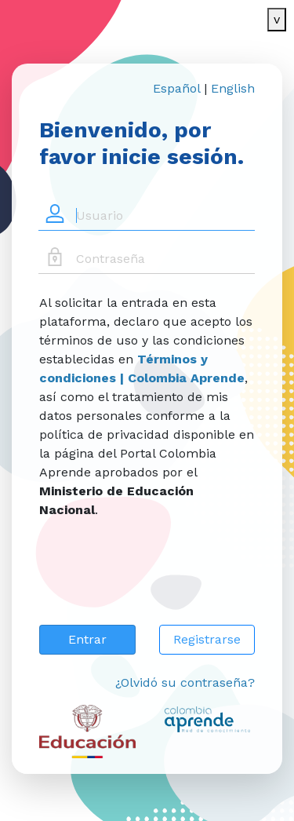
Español (176, 88)
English (233, 88)
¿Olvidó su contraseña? (185, 682)
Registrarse (207, 639)
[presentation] (158, 581)
